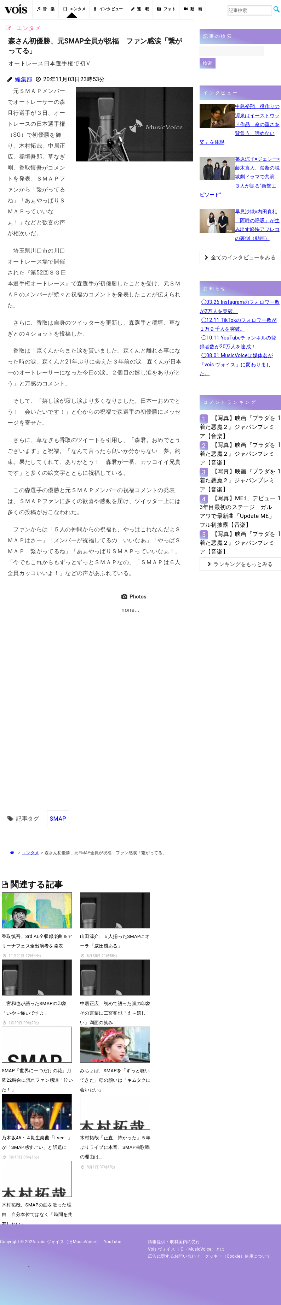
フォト (166, 9)
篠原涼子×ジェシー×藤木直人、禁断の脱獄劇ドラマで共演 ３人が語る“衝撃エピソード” (240, 176)
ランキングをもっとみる (240, 564)
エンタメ (74, 9)
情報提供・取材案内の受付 (174, 1241)
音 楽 (46, 9)
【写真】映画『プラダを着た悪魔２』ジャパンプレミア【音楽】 (238, 427)
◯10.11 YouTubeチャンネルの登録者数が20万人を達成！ (238, 342)
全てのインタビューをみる (240, 257)
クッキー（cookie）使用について (238, 1256)
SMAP (58, 818)
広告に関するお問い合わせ (174, 1256)
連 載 (140, 9)
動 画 (193, 9)
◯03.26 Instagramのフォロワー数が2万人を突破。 (240, 306)
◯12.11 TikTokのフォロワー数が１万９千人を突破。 (238, 324)
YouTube (112, 1241)
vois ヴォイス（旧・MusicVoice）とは (186, 1249)
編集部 (23, 79)
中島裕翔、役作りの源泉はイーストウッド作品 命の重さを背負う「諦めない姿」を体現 (240, 124)
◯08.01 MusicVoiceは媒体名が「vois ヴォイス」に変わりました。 (236, 364)
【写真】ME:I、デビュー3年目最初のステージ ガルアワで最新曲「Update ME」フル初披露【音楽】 (238, 512)
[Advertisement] (131, 214)
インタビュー (108, 9)
